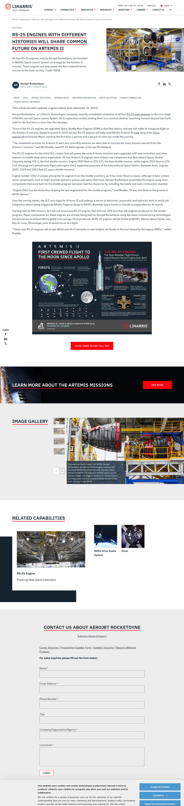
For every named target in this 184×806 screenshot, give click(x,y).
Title (42, 714)
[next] (62, 471)
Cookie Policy (60, 792)
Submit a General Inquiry (92, 636)
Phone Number (48, 699)
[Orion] (132, 539)
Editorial (35, 19)
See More (157, 385)
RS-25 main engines (138, 114)
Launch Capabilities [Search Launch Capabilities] (130, 97)
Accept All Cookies (160, 765)
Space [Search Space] (16, 97)
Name (43, 668)
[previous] (56, 471)
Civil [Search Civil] (25, 97)
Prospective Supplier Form (76, 647)
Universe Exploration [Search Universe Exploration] (84, 97)
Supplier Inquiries (103, 647)
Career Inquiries (49, 647)
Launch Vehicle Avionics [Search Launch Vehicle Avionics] (27, 102)
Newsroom (25, 19)
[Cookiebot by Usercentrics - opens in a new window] (18, 800)
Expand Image (180, 68)
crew (136, 132)
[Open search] (170, 9)
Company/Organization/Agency (58, 729)
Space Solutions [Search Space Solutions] (108, 97)
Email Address (48, 683)
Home (15, 19)
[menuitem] (151, 5)
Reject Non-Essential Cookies (160, 782)
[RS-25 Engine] (51, 556)
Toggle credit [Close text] (122, 464)
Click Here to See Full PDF (92, 345)
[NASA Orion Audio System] (105, 541)
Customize (160, 773)
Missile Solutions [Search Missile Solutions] (41, 97)
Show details (44, 800)
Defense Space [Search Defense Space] (61, 97)
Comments (46, 745)
